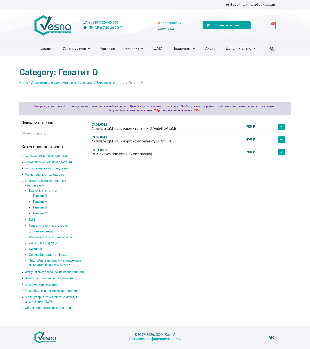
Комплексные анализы (41, 284)
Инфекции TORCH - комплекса (50, 237)
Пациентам (183, 48)
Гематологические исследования (49, 162)
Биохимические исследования (46, 156)
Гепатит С (40, 213)
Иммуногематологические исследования (54, 272)
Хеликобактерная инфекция (49, 254)
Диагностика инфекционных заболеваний (62, 83)
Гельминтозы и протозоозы (48, 225)
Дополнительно (241, 48)
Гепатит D (40, 195)
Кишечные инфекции (44, 243)
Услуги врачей (76, 48)
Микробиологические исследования (51, 290)
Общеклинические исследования (49, 308)
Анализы (108, 48)
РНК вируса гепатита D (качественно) (121, 154)
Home (23, 83)
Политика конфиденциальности (155, 339)
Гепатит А (40, 201)
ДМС (158, 48)
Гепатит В (40, 207)
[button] (272, 48)
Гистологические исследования (47, 168)
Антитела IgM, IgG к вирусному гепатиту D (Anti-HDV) (133, 141)
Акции (210, 48)
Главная (46, 48)
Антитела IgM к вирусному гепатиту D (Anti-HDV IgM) (133, 128)
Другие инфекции (42, 231)
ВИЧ (32, 219)
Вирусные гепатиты (110, 83)
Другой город (166, 28)
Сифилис (35, 249)
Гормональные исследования (46, 174)
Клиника (134, 48)
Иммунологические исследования (49, 278)
